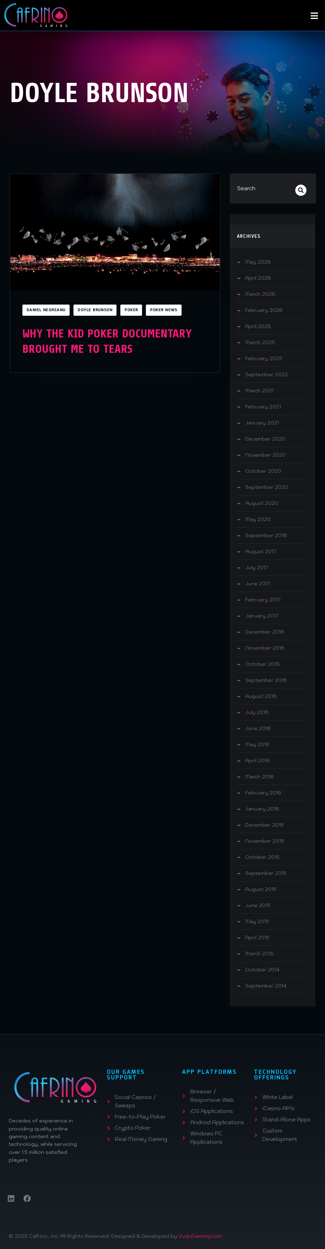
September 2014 (266, 986)
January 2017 (261, 616)
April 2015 (257, 937)
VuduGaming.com (200, 1236)
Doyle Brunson (95, 310)
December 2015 (264, 825)
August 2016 (261, 696)
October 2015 (262, 857)
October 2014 (262, 969)
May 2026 (258, 262)
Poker (131, 310)
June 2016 (258, 728)
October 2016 (262, 664)
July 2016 (257, 712)
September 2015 (266, 873)
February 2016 (263, 793)
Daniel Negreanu (46, 310)
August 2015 (260, 889)
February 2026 (264, 310)
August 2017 (260, 551)
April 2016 (257, 760)
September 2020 (266, 487)
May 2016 (257, 744)
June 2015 (257, 905)
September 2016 (266, 680)
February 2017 (263, 600)
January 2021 (262, 423)
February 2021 (263, 407)
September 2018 (266, 535)
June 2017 (257, 583)
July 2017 (256, 567)
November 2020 (265, 455)
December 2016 (264, 632)
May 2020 (258, 519)
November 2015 (264, 841)
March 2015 (259, 953)
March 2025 (260, 342)
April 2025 (258, 326)
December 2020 (265, 439)
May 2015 (257, 921)
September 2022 (266, 374)
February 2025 (263, 358)
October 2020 (263, 471)
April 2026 (258, 278)
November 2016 (264, 648)
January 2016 (262, 809)
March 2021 (259, 390)
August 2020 (261, 503)
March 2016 (259, 776)
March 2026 (260, 294)
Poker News (163, 310)
